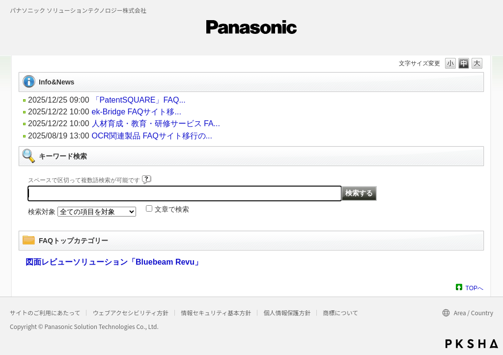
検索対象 (42, 212)
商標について (340, 312)
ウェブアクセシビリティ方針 (130, 312)
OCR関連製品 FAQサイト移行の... (152, 136)
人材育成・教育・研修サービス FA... (156, 123)
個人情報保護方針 (286, 312)
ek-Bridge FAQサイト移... (136, 112)
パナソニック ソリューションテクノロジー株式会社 (78, 10)
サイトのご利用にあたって (45, 312)
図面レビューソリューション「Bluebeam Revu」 (114, 262)
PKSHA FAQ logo (472, 343)
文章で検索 (172, 209)
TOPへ (474, 288)
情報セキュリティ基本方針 (216, 312)
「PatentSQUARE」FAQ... (139, 100)
